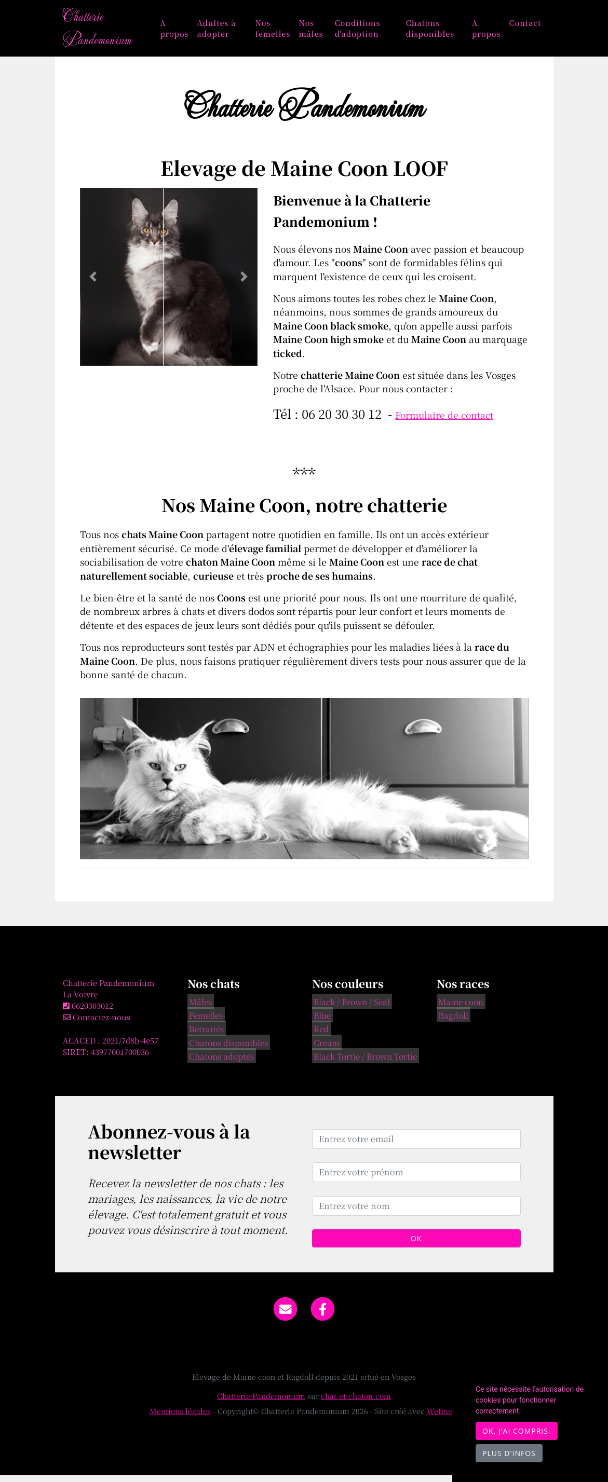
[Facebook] (322, 1314)
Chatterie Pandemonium (102, 31)
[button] (93, 284)
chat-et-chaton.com (356, 1402)
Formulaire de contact (444, 421)
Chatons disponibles (433, 31)
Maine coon (459, 1007)
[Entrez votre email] (416, 1146)
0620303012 (92, 1012)
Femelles (204, 1021)
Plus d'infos (509, 1453)
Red (319, 1035)
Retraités (204, 1035)
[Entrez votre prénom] (416, 1179)
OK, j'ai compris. (516, 1431)
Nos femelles (281, 31)
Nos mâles (319, 31)
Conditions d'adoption (364, 31)
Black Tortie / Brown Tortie (363, 1062)
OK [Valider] (416, 1245)
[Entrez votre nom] (416, 1213)
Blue (320, 1021)
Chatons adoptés (219, 1062)
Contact (525, 25)
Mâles (198, 1007)
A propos (185, 31)
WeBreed (443, 1417)
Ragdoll (452, 1021)
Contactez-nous (96, 1024)
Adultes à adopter (227, 31)
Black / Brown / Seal (350, 1007)
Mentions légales (180, 1417)
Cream (325, 1048)
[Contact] (285, 1314)
